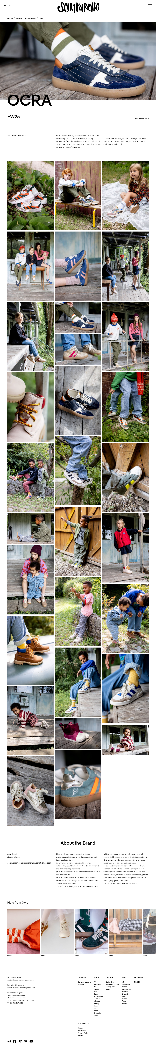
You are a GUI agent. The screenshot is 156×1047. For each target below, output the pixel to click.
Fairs (95, 991)
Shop (124, 977)
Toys (95, 1008)
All (95, 982)
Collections (30, 18)
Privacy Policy (83, 1033)
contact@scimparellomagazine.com (20, 980)
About (80, 1028)
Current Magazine (84, 982)
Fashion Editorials (112, 984)
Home (10, 18)
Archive (81, 984)
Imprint (80, 1035)
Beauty (96, 1003)
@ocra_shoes (13, 857)
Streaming (97, 1013)
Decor (96, 1006)
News (96, 977)
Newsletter (82, 1031)
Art (95, 987)
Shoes (96, 994)
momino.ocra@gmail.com (39, 863)
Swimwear (97, 984)
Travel (96, 1015)
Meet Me (137, 982)
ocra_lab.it (12, 854)
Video (108, 989)
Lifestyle (97, 1001)
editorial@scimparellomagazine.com (21, 987)
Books (96, 1011)
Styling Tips (110, 987)
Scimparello (83, 1023)
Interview (138, 977)
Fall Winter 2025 (142, 118)
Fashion (97, 999)
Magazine (82, 977)
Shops (96, 989)
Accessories (98, 996)
